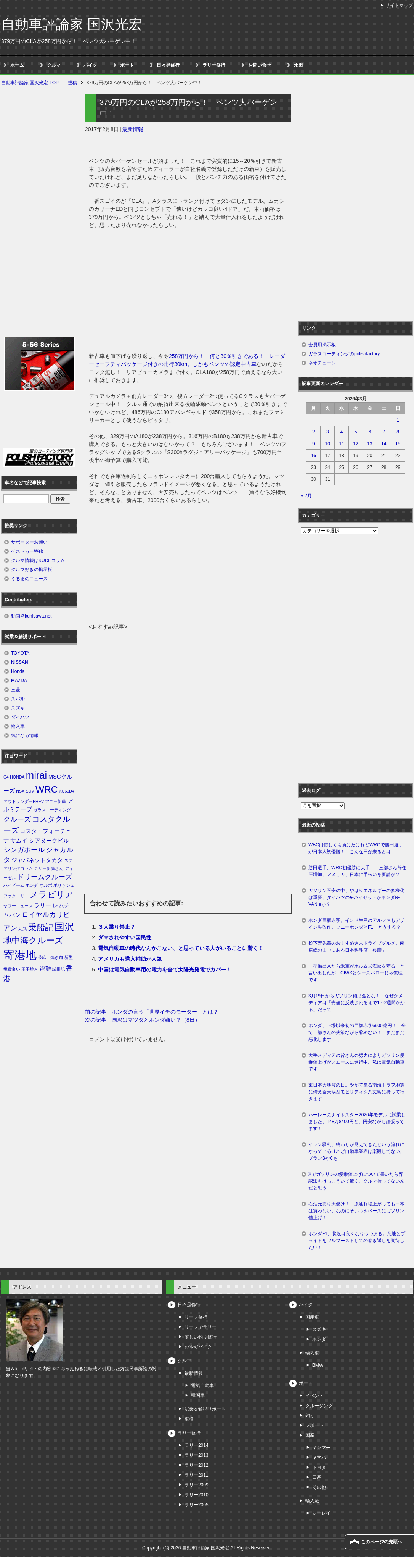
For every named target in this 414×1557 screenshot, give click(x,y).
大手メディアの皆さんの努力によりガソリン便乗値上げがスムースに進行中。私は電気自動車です (356, 1062)
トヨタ (319, 1467)
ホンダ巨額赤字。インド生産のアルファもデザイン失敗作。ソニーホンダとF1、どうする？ (356, 924)
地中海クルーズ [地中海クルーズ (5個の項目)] (33, 940)
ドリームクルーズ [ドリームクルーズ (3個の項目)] (44, 877)
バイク (90, 65)
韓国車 (198, 1395)
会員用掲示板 (322, 344)
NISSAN (19, 662)
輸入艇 (312, 1501)
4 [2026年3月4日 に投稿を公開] (341, 432)
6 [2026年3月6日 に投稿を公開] (370, 432)
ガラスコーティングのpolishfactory (344, 353)
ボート (127, 65)
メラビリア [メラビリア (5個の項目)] (52, 894)
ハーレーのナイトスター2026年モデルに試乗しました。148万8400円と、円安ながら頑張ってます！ (357, 1121)
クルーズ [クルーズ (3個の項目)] (17, 819)
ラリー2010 (197, 1495)
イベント (314, 1395)
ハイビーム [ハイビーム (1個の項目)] (13, 885)
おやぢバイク (198, 1347)
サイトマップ (399, 5)
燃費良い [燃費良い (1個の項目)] (11, 969)
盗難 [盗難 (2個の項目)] (45, 969)
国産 (310, 1435)
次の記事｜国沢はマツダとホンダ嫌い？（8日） (142, 1020)
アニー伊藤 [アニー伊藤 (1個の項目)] (55, 801)
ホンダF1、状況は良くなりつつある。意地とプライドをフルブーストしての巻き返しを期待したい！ (356, 1240)
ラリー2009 (197, 1485)
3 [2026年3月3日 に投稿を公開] (327, 432)
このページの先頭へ (381, 1541)
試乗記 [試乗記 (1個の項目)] (58, 969)
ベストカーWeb (27, 551)
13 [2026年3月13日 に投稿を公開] (369, 443)
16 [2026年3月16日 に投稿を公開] (313, 455)
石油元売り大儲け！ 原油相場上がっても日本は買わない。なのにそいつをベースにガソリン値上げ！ (356, 1210)
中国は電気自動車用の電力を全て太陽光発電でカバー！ (164, 969)
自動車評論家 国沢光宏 (71, 24)
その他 (319, 1487)
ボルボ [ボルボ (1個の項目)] (46, 885)
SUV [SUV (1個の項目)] (30, 791)
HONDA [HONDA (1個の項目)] (17, 777)
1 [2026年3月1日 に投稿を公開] (397, 420)
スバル (18, 698)
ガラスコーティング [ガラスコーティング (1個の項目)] (52, 809)
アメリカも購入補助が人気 (130, 959)
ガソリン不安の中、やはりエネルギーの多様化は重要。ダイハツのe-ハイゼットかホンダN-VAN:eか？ (356, 897)
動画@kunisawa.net (31, 616)
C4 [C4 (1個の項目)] (6, 777)
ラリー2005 (197, 1504)
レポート (314, 1425)
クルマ (54, 65)
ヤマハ (319, 1457)
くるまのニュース (29, 578)
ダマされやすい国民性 (124, 937)
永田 (298, 65)
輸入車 (18, 726)
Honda (17, 671)
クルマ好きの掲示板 (31, 569)
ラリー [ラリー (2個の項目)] (42, 905)
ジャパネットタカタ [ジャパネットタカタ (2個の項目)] (37, 860)
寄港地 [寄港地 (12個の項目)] (20, 955)
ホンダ (319, 1339)
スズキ (18, 708)
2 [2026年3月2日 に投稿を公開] (313, 432)
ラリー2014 (197, 1445)
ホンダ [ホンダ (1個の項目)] (32, 885)
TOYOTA (20, 653)
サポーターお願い (29, 542)
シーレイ (321, 1513)
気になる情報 (25, 735)
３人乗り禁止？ (116, 927)
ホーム (17, 65)
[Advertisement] (188, 565)
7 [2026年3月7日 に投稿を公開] (383, 432)
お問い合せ (259, 65)
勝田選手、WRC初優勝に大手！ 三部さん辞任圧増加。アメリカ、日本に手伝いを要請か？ (357, 871)
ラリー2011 (197, 1475)
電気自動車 (202, 1385)
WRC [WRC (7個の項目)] (46, 789)
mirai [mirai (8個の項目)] (36, 775)
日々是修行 (168, 65)
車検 (189, 1419)
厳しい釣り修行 (201, 1337)
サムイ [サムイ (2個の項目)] (18, 841)
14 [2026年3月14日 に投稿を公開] (383, 443)
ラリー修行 (213, 65)
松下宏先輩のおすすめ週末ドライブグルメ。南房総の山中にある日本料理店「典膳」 (356, 947)
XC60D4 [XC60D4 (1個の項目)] (66, 791)
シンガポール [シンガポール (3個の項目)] (24, 850)
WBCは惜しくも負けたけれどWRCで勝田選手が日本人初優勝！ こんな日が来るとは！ (355, 848)
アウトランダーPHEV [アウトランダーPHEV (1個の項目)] (23, 801)
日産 (316, 1477)
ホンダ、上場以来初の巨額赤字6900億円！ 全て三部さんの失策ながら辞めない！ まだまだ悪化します (357, 1032)
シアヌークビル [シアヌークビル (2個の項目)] (49, 841)
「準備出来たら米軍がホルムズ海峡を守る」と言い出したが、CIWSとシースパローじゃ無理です (356, 972)
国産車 (312, 1317)
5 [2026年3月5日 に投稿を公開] (356, 432)
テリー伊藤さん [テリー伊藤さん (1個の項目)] (48, 868)
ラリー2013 (197, 1455)
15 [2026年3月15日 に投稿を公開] (397, 443)
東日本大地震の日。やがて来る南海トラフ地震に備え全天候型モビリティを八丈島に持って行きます (356, 1091)
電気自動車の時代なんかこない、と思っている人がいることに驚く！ (180, 948)
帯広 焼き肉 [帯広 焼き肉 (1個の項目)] (50, 957)
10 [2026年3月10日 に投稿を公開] (327, 443)
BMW (317, 1365)
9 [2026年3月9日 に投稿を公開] (313, 443)
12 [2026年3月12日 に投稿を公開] (355, 443)
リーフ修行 (196, 1317)
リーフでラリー (201, 1327)
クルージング (319, 1405)
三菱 (15, 689)
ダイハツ (20, 717)
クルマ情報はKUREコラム (38, 560)
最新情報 (132, 129)
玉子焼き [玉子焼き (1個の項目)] (29, 969)
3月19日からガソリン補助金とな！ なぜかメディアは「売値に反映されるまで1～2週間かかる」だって (356, 1002)
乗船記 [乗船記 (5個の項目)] (40, 927)
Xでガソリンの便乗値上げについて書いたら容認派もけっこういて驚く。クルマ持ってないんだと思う (356, 1181)
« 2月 (306, 495)
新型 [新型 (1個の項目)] (68, 957)
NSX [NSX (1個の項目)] (20, 791)
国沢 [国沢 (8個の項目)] (64, 926)
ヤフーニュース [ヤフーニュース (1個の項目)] (18, 906)
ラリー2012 (197, 1465)
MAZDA (19, 680)
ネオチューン (322, 363)
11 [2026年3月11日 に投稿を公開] (341, 443)
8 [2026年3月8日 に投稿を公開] (397, 432)
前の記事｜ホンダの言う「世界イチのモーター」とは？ (151, 1012)
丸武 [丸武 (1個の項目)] (22, 928)
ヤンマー (321, 1447)
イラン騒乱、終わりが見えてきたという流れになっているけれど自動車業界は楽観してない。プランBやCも (356, 1151)
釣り (310, 1415)
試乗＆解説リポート (205, 1409)
